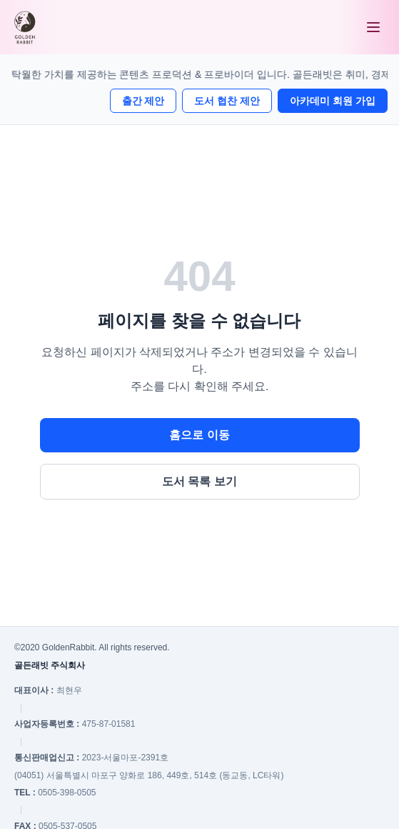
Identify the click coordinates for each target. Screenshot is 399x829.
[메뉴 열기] (373, 27)
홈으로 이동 (199, 435)
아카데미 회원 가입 (332, 100)
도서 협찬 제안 (227, 100)
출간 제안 (143, 100)
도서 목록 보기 (199, 481)
